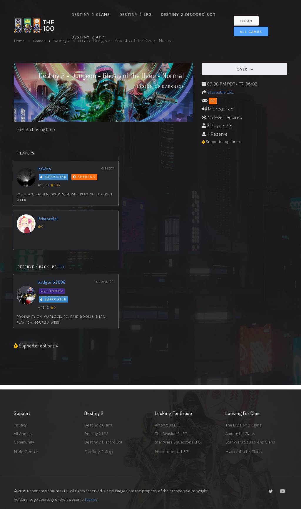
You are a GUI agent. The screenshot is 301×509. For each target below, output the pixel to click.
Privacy (21, 423)
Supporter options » (39, 346)
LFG (87, 40)
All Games (247, 25)
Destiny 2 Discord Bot (190, 11)
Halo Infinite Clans (243, 451)
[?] (62, 267)
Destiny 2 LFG (137, 11)
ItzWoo (45, 169)
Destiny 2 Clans (92, 11)
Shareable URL (222, 92)
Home (20, 40)
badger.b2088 (53, 283)
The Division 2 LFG (174, 432)
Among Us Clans (241, 432)
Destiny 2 (66, 40)
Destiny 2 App (89, 27)
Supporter (54, 178)
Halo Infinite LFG (172, 451)
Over (243, 69)
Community (25, 442)
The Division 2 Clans (245, 423)
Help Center (26, 451)
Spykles (91, 499)
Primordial (48, 219)
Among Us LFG (170, 423)
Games (41, 40)
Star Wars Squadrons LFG (181, 442)
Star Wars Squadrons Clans (252, 442)
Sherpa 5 (85, 178)
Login (249, 15)
